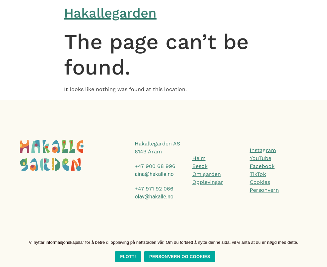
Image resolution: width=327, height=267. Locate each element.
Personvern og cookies (179, 256)
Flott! (128, 256)
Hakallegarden (110, 13)
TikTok (258, 174)
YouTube (260, 158)
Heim (199, 158)
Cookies (260, 182)
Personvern (264, 190)
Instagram (263, 150)
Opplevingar (207, 182)
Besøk (200, 166)
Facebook (262, 166)
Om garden (206, 174)
